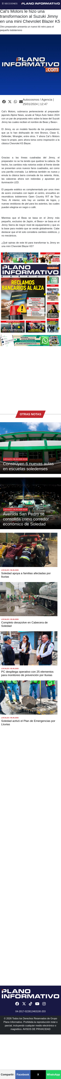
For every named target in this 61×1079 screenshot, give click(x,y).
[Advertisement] (29, 376)
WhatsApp (53, 1074)
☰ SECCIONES (10, 3)
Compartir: (7, 1074)
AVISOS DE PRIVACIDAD (36, 1029)
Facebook (23, 1074)
